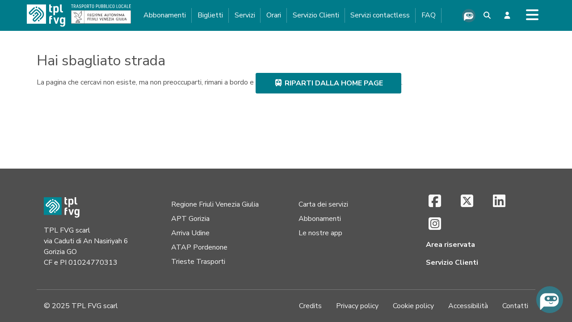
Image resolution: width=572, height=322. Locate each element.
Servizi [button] (245, 15)
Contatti (515, 306)
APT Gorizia (190, 219)
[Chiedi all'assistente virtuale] (468, 15)
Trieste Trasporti (198, 262)
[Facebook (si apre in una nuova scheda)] (435, 201)
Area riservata (450, 245)
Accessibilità (468, 306)
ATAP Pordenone (199, 247)
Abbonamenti (320, 219)
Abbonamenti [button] (164, 15)
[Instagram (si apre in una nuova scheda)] (435, 224)
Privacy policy (357, 306)
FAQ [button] (428, 15)
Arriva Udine (190, 233)
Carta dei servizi (323, 204)
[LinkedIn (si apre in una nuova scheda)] (499, 201)
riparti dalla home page (328, 83)
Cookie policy (413, 306)
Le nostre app (320, 233)
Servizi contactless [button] (380, 15)
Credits (310, 306)
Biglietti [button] (210, 15)
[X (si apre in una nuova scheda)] (467, 201)
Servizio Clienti (316, 15)
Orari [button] (273, 15)
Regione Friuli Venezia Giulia (215, 204)
